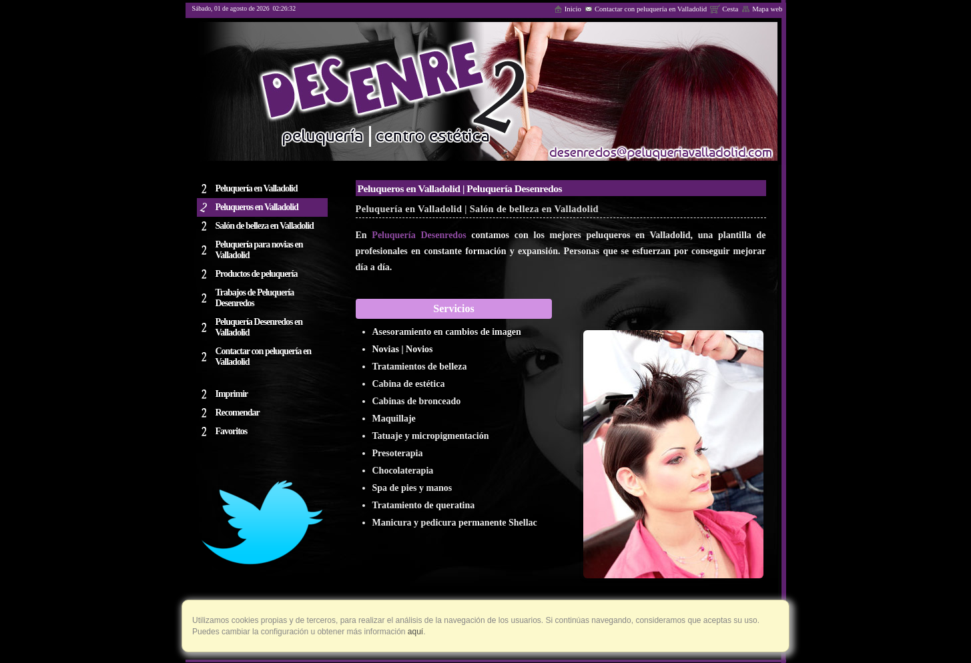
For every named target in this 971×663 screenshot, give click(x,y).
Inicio (567, 9)
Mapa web (761, 9)
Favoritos (232, 431)
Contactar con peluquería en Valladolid (646, 9)
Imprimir (232, 394)
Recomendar (238, 413)
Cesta (724, 9)
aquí (415, 631)
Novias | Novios (402, 349)
